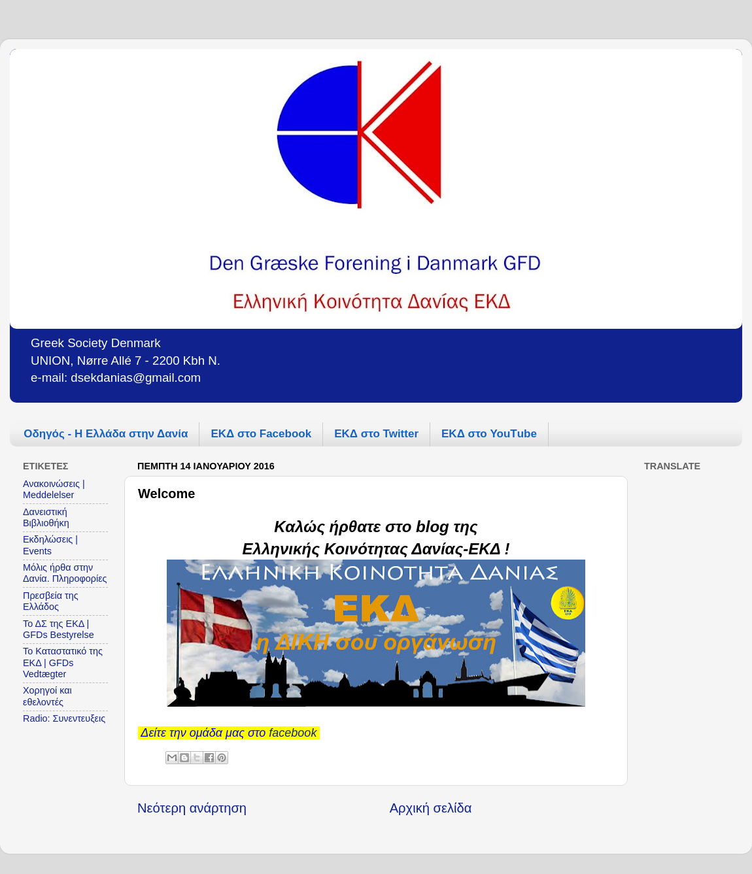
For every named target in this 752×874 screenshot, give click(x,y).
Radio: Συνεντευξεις (64, 718)
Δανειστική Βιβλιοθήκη (46, 517)
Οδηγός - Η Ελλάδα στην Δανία (106, 434)
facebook (292, 732)
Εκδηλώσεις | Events (50, 545)
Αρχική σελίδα (431, 808)
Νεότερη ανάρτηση (192, 808)
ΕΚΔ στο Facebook (261, 434)
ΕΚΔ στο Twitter (376, 434)
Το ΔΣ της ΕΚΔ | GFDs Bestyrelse (58, 629)
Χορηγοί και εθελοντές (47, 696)
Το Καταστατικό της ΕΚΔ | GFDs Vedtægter (63, 662)
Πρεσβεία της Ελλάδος (50, 601)
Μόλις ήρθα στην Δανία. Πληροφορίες (65, 573)
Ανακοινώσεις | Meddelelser (54, 489)
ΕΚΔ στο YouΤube (489, 434)
